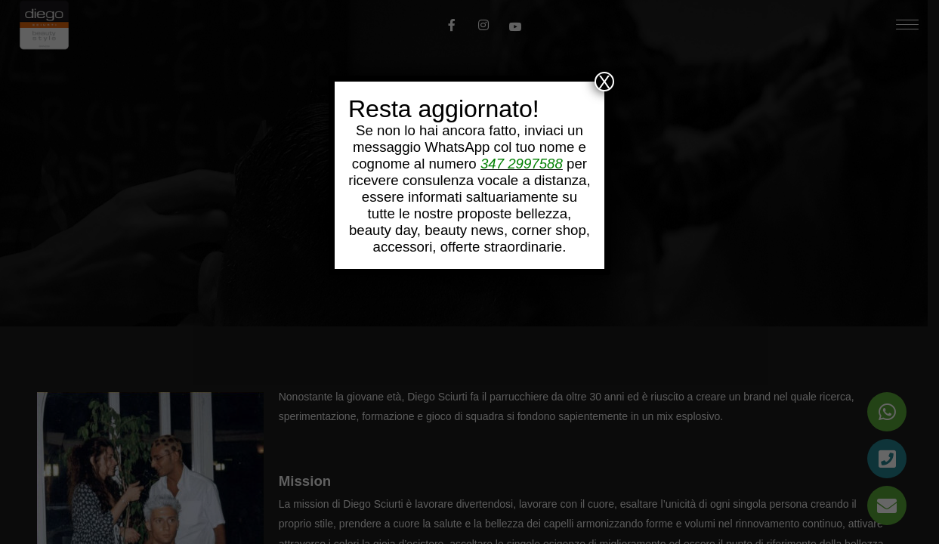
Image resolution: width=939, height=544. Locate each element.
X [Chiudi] (604, 81)
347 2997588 (521, 164)
